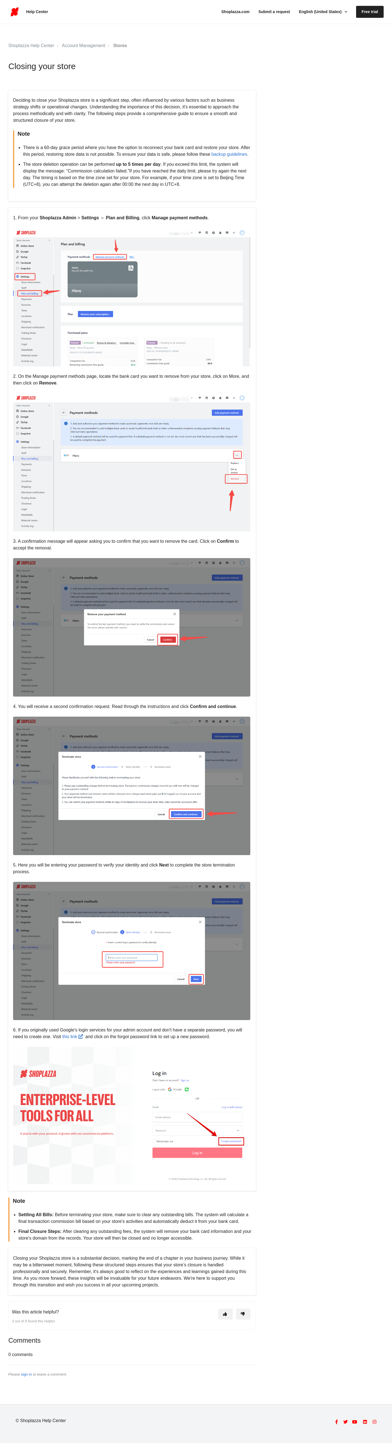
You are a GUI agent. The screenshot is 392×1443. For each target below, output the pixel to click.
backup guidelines (228, 154)
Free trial (370, 11)
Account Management (83, 45)
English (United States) (321, 11)
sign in (26, 1374)
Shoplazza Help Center (31, 45)
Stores (120, 45)
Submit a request (274, 11)
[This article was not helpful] (243, 1314)
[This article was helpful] (225, 1314)
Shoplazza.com (235, 11)
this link (72, 1036)
